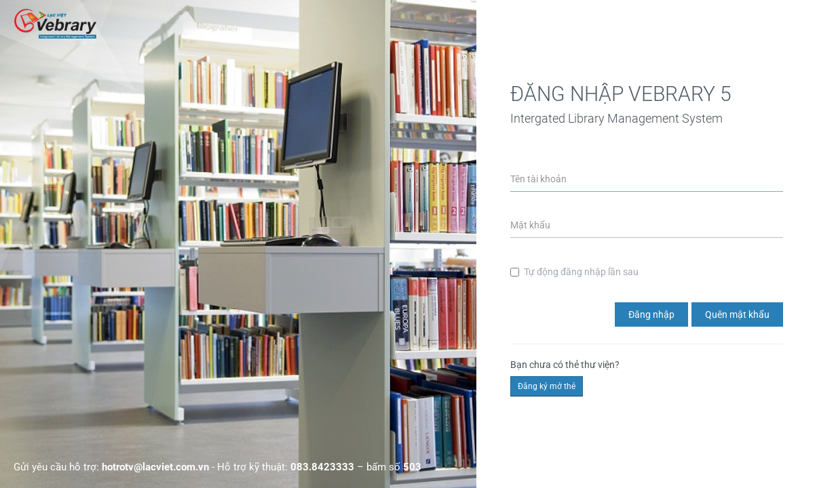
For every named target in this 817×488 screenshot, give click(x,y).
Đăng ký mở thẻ (546, 386)
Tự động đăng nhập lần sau (574, 271)
